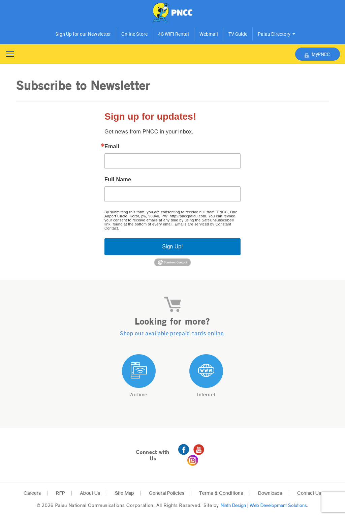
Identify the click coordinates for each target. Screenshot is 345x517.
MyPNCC (317, 54)
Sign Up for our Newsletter (83, 34)
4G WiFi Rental (173, 34)
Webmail (208, 34)
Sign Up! (172, 246)
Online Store (134, 34)
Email (111, 146)
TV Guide (237, 34)
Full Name (117, 179)
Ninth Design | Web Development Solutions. (264, 505)
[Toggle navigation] (10, 54)
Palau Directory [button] (274, 34)
